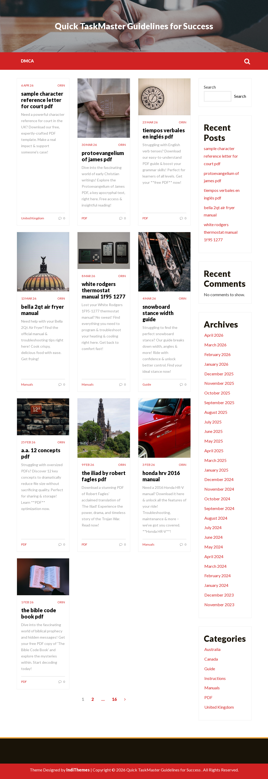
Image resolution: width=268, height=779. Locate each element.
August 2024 (215, 517)
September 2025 (219, 402)
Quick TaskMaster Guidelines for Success (134, 26)
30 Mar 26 (89, 145)
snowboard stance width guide (158, 312)
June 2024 (213, 537)
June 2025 (213, 431)
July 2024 (213, 527)
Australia (212, 649)
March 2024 (215, 566)
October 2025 (217, 392)
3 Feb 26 (148, 465)
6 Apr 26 (27, 85)
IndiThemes (78, 769)
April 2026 (213, 335)
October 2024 (217, 498)
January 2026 (216, 364)
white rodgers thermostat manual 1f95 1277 (104, 290)
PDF (84, 218)
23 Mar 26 (150, 122)
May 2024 (213, 546)
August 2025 (215, 412)
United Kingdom (32, 218)
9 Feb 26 (88, 465)
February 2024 (217, 575)
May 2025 (213, 440)
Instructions (215, 678)
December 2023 (219, 594)
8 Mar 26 (88, 276)
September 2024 (219, 508)
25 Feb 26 (28, 442)
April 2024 (213, 556)
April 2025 (213, 450)
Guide (146, 384)
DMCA (27, 60)
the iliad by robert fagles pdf (104, 476)
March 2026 (215, 344)
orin (61, 85)
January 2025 (216, 469)
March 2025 (215, 460)
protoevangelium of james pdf (103, 156)
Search (210, 86)
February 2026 (217, 354)
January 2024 (216, 585)
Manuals (27, 384)
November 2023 (219, 604)
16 (114, 699)
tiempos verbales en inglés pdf (163, 133)
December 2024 (219, 479)
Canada (211, 658)
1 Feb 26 (27, 602)
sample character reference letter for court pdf (42, 99)
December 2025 (219, 373)
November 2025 (219, 383)
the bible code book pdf (38, 613)
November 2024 (219, 488)
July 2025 (213, 421)
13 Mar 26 (28, 298)
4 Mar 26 (149, 298)
